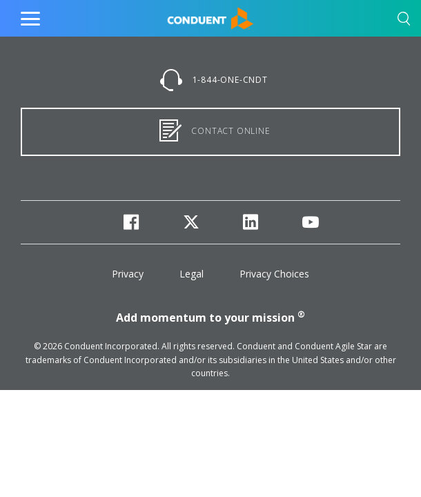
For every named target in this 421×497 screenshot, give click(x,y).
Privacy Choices (274, 273)
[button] (404, 21)
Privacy (128, 273)
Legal (191, 273)
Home (181, 15)
